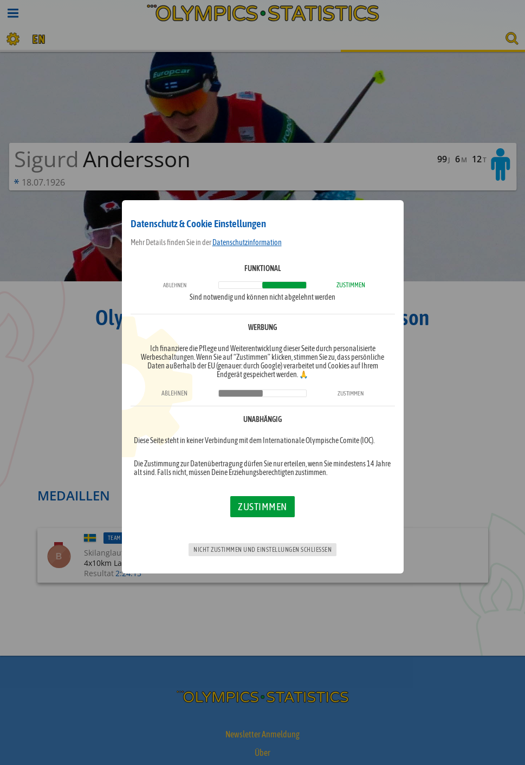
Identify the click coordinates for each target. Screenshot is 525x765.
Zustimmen (262, 506)
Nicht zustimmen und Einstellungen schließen (262, 549)
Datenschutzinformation (247, 242)
